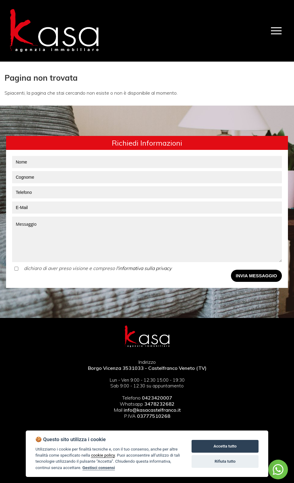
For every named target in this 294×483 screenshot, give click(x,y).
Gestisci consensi (98, 467)
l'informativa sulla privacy (144, 268)
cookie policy (103, 455)
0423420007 (157, 398)
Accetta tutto (224, 446)
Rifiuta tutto (225, 461)
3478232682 (159, 404)
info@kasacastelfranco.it (151, 410)
